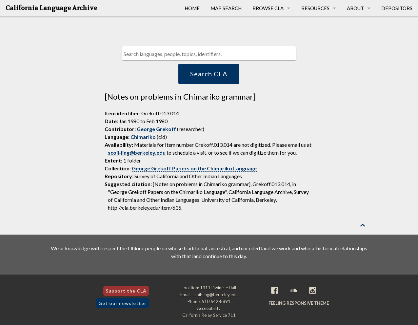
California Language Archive (51, 8)
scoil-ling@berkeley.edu (137, 152)
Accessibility (209, 308)
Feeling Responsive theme (299, 303)
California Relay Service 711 (209, 315)
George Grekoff (156, 129)
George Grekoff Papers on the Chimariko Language (194, 168)
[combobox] (209, 53)
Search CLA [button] (209, 74)
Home (192, 8)
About (355, 8)
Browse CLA (268, 8)
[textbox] (211, 54)
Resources (315, 8)
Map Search (226, 8)
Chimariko (143, 137)
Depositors (396, 8)
